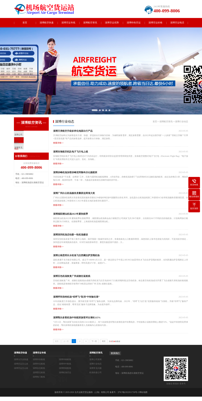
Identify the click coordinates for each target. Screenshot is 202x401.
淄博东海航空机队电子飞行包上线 (70, 151)
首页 (24, 22)
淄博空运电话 (177, 22)
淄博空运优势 (112, 22)
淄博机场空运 (65, 372)
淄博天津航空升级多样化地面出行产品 (73, 131)
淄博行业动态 (181, 121)
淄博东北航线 (39, 368)
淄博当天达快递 (21, 359)
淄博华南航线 (65, 359)
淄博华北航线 (39, 364)
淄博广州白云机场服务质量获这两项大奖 (74, 193)
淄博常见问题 (95, 368)
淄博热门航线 (39, 377)
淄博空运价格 (155, 22)
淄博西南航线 (65, 368)
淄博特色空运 (134, 22)
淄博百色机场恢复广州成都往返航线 (71, 276)
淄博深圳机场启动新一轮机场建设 (70, 234)
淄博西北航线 (39, 372)
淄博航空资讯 (90, 22)
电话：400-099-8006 (124, 367)
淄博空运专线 (68, 22)
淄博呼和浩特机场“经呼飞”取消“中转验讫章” (76, 297)
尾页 (103, 341)
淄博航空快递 (47, 22)
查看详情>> (58, 143)
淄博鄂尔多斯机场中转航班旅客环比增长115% (77, 317)
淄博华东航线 (39, 359)
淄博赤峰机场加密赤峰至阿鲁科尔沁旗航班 (75, 172)
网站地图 (143, 392)
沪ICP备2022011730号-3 (128, 392)
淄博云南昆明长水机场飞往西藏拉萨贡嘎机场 (76, 255)
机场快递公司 (95, 372)
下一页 (94, 341)
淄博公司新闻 (95, 359)
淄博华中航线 (65, 364)
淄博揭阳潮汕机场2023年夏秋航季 (70, 214)
